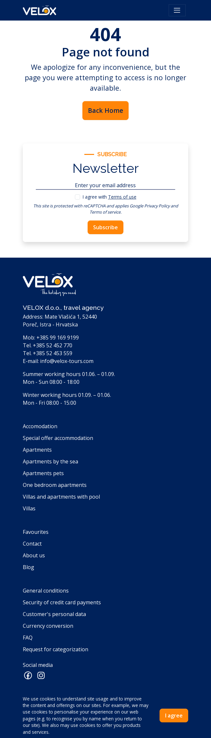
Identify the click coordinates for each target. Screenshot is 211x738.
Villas (29, 508)
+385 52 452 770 (52, 345)
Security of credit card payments (62, 602)
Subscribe (105, 227)
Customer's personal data (54, 614)
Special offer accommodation (58, 438)
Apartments (37, 449)
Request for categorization (55, 649)
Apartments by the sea (50, 461)
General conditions (46, 590)
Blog (28, 567)
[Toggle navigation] (177, 10)
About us (34, 555)
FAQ (28, 637)
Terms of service (105, 212)
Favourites (36, 531)
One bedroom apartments (55, 485)
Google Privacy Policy (150, 206)
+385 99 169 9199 (57, 337)
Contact (32, 543)
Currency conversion (48, 625)
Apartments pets (43, 473)
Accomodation (40, 426)
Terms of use (122, 197)
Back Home (105, 110)
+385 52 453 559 (52, 353)
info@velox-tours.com (66, 361)
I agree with (109, 197)
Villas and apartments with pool (61, 496)
